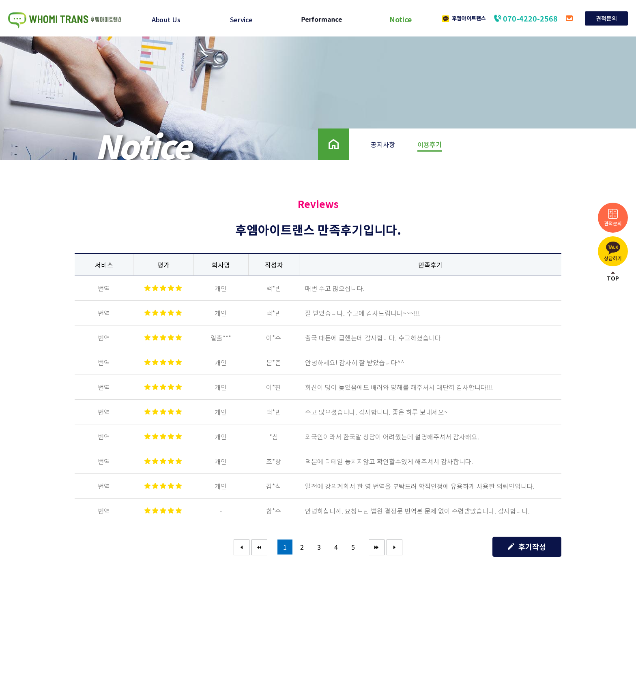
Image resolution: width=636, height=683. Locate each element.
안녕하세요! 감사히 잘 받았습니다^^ (354, 362)
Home (327, 133)
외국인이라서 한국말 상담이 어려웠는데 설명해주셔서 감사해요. (392, 436)
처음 (242, 547)
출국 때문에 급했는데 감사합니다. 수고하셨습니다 (373, 338)
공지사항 (383, 144)
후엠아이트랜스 (469, 18)
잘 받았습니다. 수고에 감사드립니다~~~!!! (362, 313)
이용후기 (429, 144)
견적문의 (606, 18)
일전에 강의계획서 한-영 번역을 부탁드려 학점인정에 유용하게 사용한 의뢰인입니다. (420, 486)
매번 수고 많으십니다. (335, 288)
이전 (260, 547)
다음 (377, 547)
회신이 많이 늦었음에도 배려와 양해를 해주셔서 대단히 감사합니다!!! (399, 387)
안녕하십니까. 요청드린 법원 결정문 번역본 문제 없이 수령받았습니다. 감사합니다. (417, 511)
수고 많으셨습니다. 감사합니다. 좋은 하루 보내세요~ (376, 412)
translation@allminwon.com (569, 18)
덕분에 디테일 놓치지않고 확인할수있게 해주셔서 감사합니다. (389, 461)
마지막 (394, 547)
